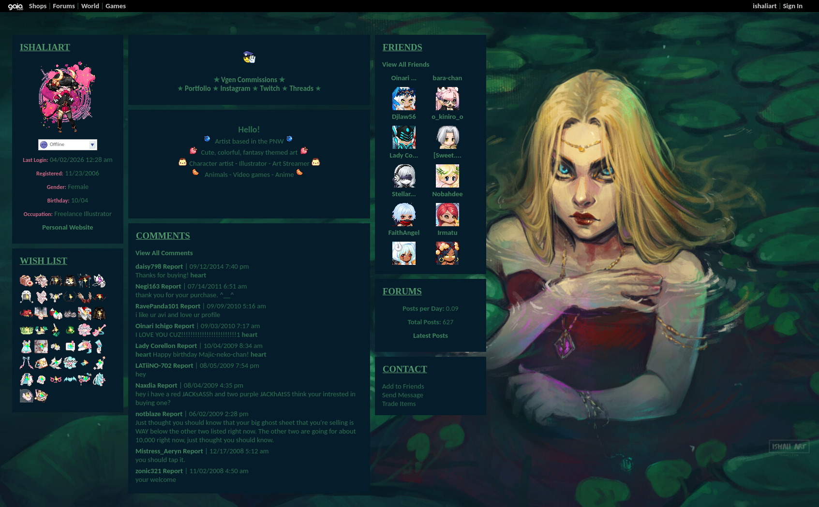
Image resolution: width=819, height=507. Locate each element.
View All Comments (164, 252)
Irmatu (447, 232)
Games (115, 5)
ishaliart (764, 5)
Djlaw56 (404, 116)
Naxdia (145, 385)
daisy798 (148, 266)
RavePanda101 (157, 306)
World (90, 5)
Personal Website (67, 227)
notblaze (148, 413)
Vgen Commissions (249, 79)
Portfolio (198, 88)
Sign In (793, 5)
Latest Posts (430, 335)
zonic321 (148, 470)
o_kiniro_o (447, 116)
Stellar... (404, 193)
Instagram (236, 88)
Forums (64, 5)
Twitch (270, 88)
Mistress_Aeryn (158, 451)
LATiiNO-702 (153, 365)
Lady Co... (404, 155)
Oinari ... (404, 77)
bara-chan (447, 77)
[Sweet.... (447, 155)
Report (173, 266)
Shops (37, 5)
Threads (301, 88)
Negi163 (147, 286)
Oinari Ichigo (154, 325)
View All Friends (406, 64)
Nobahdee (447, 193)
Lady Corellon (155, 345)
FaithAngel (404, 232)
